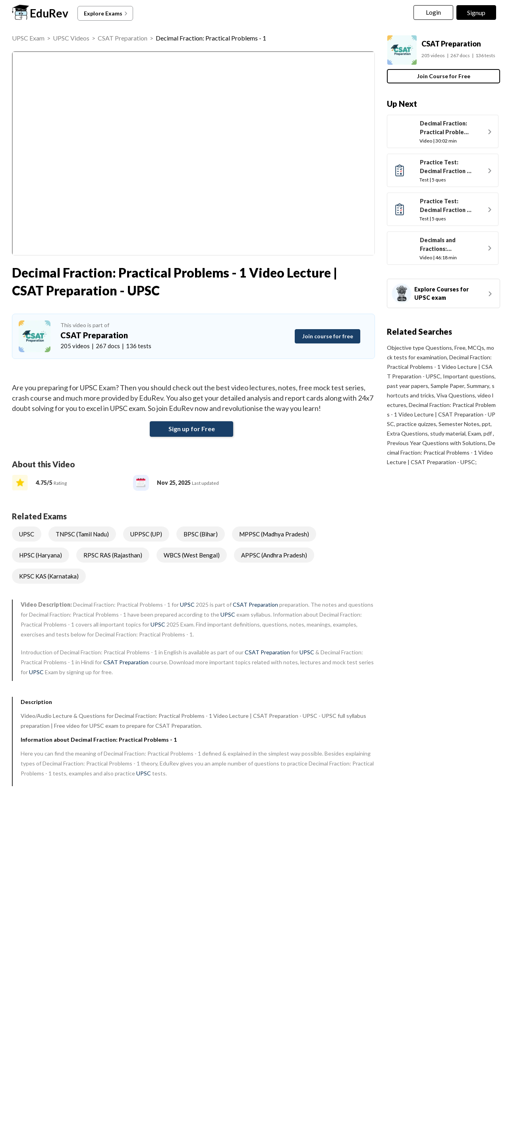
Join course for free (327, 336)
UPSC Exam (28, 38)
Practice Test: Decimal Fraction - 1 (444, 167)
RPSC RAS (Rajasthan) (112, 555)
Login (433, 12)
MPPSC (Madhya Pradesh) (274, 534)
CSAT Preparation (122, 38)
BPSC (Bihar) (201, 534)
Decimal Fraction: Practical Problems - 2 (445, 128)
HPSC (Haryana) (40, 555)
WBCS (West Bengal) (192, 555)
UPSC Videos (71, 38)
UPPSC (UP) (146, 534)
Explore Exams (106, 13)
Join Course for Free (443, 76)
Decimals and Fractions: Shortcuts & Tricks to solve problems (445, 245)
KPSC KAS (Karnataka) (49, 576)
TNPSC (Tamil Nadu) (82, 534)
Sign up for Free (191, 428)
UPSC (26, 534)
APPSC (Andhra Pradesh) (274, 555)
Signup (476, 12)
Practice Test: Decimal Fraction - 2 (444, 206)
